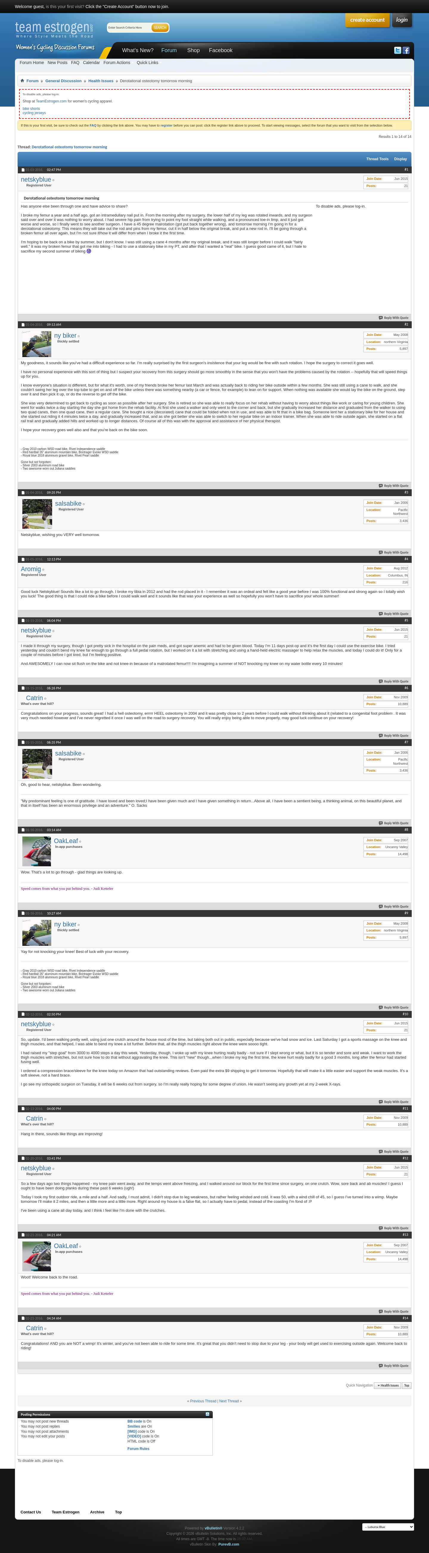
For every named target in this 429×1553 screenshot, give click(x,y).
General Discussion (63, 81)
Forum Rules (138, 1449)
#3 (406, 492)
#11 (405, 1108)
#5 (406, 620)
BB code (135, 1421)
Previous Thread (203, 1401)
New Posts (58, 62)
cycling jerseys (34, 113)
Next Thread (229, 1401)
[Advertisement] (360, 245)
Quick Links (147, 62)
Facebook (220, 50)
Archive (97, 1512)
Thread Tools (377, 159)
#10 (405, 1014)
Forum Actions (116, 62)
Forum (169, 50)
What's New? (137, 50)
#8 (406, 830)
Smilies (134, 1426)
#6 (406, 688)
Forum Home (32, 62)
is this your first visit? (65, 6)
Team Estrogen (66, 1512)
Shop (193, 50)
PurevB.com (228, 1544)
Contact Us (31, 1512)
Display (400, 159)
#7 (406, 742)
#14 (405, 1318)
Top (406, 1385)
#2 (406, 324)
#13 (405, 1235)
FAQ (75, 62)
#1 (406, 169)
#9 (406, 913)
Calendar (91, 62)
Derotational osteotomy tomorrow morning (69, 146)
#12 (405, 1158)
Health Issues (101, 81)
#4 (406, 559)
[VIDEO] (134, 1436)
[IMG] (132, 1431)
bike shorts (31, 109)
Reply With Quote (393, 318)
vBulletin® (214, 1528)
